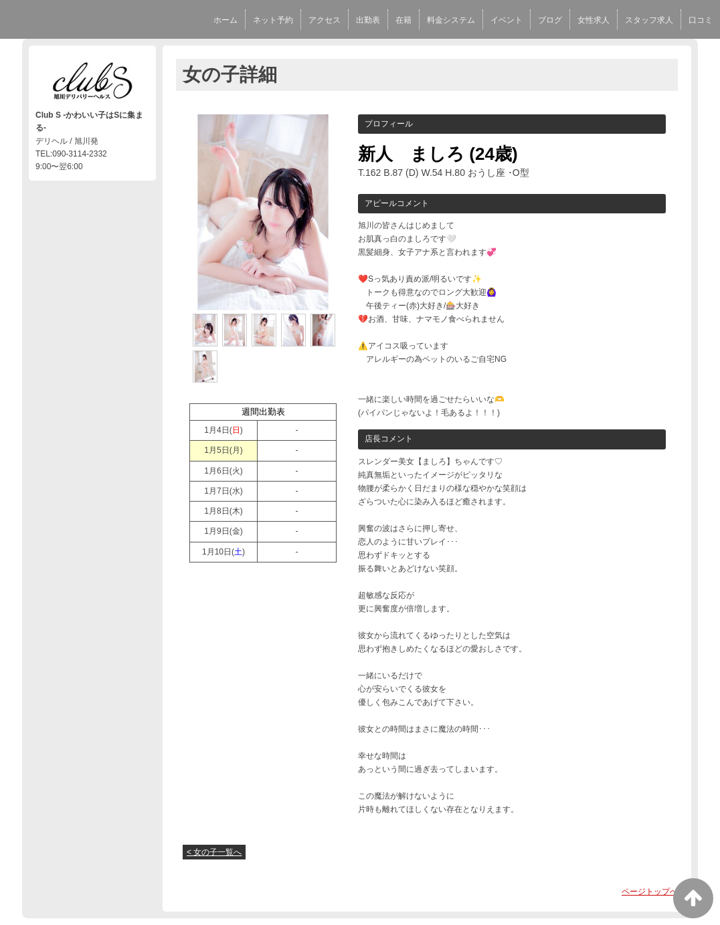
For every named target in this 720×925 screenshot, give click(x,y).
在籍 (403, 20)
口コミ (701, 20)
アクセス (324, 20)
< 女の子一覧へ (214, 852)
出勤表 (368, 20)
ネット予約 (273, 20)
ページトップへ (650, 891)
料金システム (451, 20)
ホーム (225, 20)
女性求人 (593, 20)
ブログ (550, 20)
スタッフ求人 (649, 20)
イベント (506, 20)
